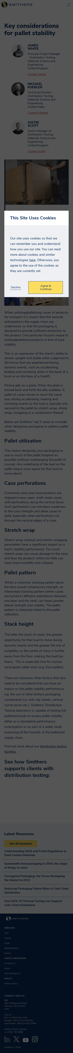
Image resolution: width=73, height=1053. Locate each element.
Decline (15, 287)
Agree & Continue (45, 287)
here (32, 260)
